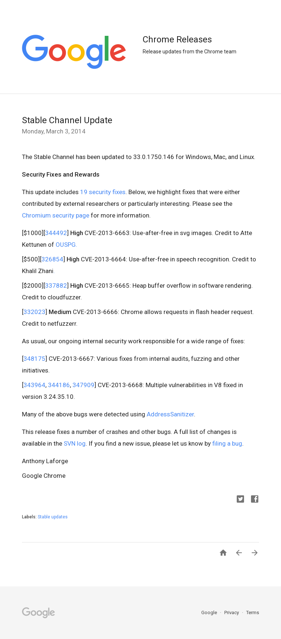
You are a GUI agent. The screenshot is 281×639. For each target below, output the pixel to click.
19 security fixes (102, 192)
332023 (34, 311)
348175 (34, 358)
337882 (56, 285)
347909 (83, 385)
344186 (59, 385)
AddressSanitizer (170, 414)
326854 (52, 259)
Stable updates (53, 516)
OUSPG (65, 244)
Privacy (232, 612)
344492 (56, 233)
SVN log (75, 443)
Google (209, 612)
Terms (252, 612)
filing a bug (227, 443)
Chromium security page (55, 215)
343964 (34, 385)
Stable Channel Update (67, 120)
